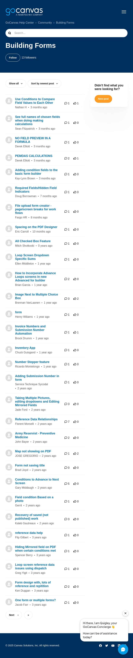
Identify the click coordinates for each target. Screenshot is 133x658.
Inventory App (25, 348)
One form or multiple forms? (35, 600)
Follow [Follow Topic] (13, 57)
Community (45, 22)
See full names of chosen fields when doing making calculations (37, 120)
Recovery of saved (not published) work (31, 517)
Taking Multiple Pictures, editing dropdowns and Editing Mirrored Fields (37, 402)
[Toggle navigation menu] (124, 12)
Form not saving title (30, 465)
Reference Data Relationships (36, 419)
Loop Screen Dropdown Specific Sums (32, 257)
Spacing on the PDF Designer (36, 227)
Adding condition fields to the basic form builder (36, 172)
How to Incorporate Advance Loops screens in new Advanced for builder (35, 277)
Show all (14, 83)
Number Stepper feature (32, 362)
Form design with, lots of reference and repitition (33, 584)
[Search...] (66, 33)
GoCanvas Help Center (19, 22)
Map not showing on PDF (33, 451)
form (18, 312)
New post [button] (103, 99)
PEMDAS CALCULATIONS (33, 156)
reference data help (29, 533)
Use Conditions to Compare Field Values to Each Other (35, 101)
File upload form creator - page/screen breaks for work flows (35, 209)
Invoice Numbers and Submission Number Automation (30, 330)
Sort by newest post (43, 83)
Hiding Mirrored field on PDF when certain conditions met (35, 548)
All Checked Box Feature (33, 241)
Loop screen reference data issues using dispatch (35, 566)
